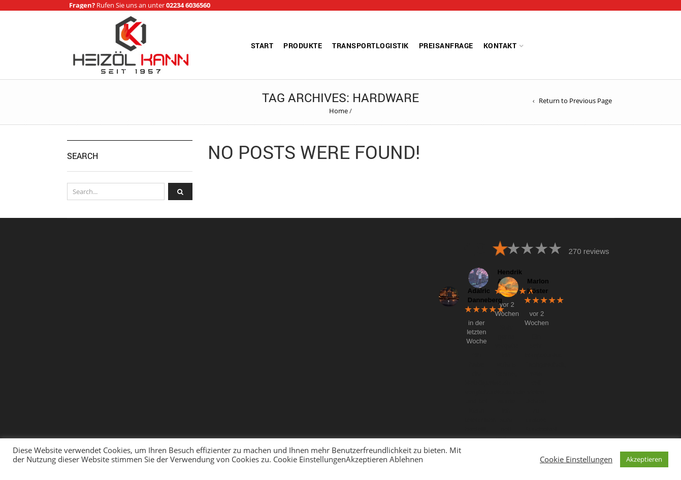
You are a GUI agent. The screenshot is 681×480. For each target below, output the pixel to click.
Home (338, 110)
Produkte (302, 45)
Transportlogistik (370, 45)
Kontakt (500, 45)
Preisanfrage (446, 45)
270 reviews (588, 251)
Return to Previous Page (575, 101)
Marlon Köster (534, 285)
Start (262, 45)
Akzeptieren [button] (644, 459)
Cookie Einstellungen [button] (576, 459)
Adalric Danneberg (475, 295)
